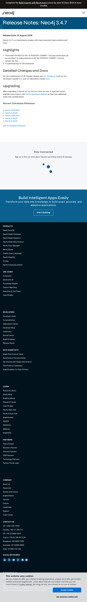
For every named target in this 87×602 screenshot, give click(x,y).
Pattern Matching (10, 287)
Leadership (7, 507)
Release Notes (8, 343)
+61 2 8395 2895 (17, 545)
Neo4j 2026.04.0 (12, 116)
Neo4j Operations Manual (36, 94)
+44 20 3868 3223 (13, 534)
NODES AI (7, 425)
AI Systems (7, 276)
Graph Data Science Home (13, 354)
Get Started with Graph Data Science (17, 362)
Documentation (9, 320)
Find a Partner (8, 444)
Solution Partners (10, 452)
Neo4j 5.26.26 (11, 113)
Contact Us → (9, 522)
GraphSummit (8, 417)
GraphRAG (7, 433)
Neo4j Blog (7, 394)
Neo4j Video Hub (9, 410)
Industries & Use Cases (12, 291)
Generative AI (8, 280)
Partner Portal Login (11, 463)
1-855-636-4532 (13, 526)
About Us (6, 484)
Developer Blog (9, 328)
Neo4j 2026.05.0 (12, 110)
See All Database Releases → (15, 126)
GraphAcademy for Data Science (15, 369)
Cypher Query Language (12, 253)
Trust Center (8, 515)
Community (7, 332)
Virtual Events (8, 335)
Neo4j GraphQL (9, 257)
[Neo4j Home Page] (8, 13)
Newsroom (7, 488)
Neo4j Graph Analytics (12, 238)
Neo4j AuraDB (8, 230)
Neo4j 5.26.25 (11, 118)
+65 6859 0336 (18, 541)
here (20, 79)
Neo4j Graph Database (12, 234)
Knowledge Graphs (10, 284)
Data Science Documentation (14, 358)
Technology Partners (11, 459)
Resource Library (9, 391)
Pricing (5, 261)
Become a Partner (10, 448)
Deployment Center (10, 324)
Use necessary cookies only (67, 597)
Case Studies (8, 295)
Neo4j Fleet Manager (11, 246)
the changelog (49, 76)
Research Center (9, 402)
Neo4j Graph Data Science (13, 242)
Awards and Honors (10, 492)
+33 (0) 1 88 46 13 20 (17, 537)
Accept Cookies (67, 590)
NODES (6, 421)
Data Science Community (12, 366)
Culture (6, 503)
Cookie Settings (25, 584)
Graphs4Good (8, 496)
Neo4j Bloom (8, 249)
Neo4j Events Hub (10, 414)
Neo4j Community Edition (13, 265)
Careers (6, 500)
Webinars (6, 429)
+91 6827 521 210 (14, 549)
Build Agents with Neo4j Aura (33, 3)
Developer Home (9, 316)
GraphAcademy (9, 339)
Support (6, 511)
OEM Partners (8, 455)
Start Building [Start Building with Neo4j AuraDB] (43, 212)
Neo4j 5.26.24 (11, 121)
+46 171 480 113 (16, 530)
